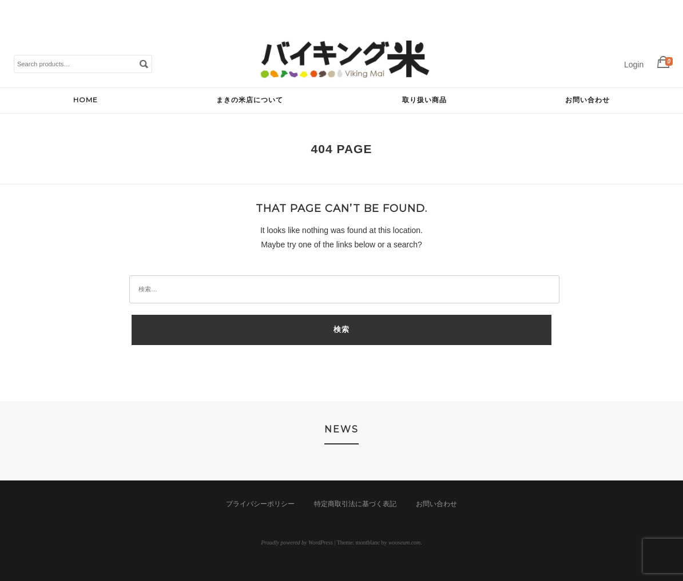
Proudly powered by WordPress (297, 542)
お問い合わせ (587, 99)
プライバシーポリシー (260, 504)
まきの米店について (249, 99)
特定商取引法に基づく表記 (355, 504)
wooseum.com (404, 542)
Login (634, 64)
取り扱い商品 (424, 99)
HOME (85, 99)
